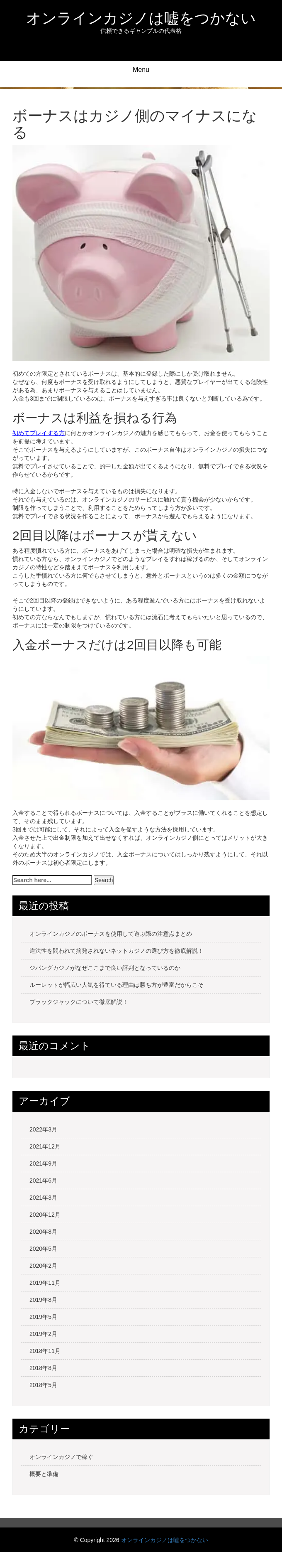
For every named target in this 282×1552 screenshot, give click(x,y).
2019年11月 (45, 1282)
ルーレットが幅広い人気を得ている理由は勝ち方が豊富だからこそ (116, 984)
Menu (141, 69)
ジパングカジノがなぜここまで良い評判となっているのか (104, 967)
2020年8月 (43, 1231)
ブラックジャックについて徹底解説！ (78, 1002)
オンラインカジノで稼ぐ (61, 1457)
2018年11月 (45, 1351)
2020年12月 (45, 1214)
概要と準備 (43, 1474)
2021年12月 (45, 1146)
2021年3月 (43, 1197)
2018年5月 (43, 1385)
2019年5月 (43, 1316)
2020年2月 (43, 1265)
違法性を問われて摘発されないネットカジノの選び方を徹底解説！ (116, 950)
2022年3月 (43, 1129)
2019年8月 (43, 1299)
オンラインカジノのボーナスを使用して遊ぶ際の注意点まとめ (110, 933)
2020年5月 (43, 1248)
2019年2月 (43, 1334)
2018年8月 (43, 1368)
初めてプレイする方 (38, 433)
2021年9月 (43, 1163)
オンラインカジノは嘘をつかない (141, 18)
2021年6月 (43, 1180)
